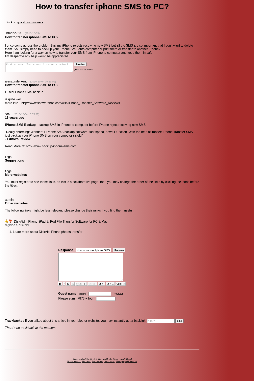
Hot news (86, 369)
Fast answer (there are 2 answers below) (43, 68)
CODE (92, 291)
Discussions (97, 369)
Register (118, 300)
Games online (79, 366)
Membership (119, 366)
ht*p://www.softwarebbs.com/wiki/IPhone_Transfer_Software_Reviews (70, 104)
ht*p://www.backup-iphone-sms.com (51, 148)
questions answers (30, 22)
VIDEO (120, 291)
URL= (110, 291)
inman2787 (13, 33)
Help (110, 366)
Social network (74, 369)
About (128, 366)
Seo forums (109, 369)
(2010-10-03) (32, 33)
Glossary (102, 366)
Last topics (92, 366)
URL (101, 291)
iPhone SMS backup (28, 94)
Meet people (121, 369)
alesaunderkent (16, 83)
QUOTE (81, 291)
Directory (133, 369)
